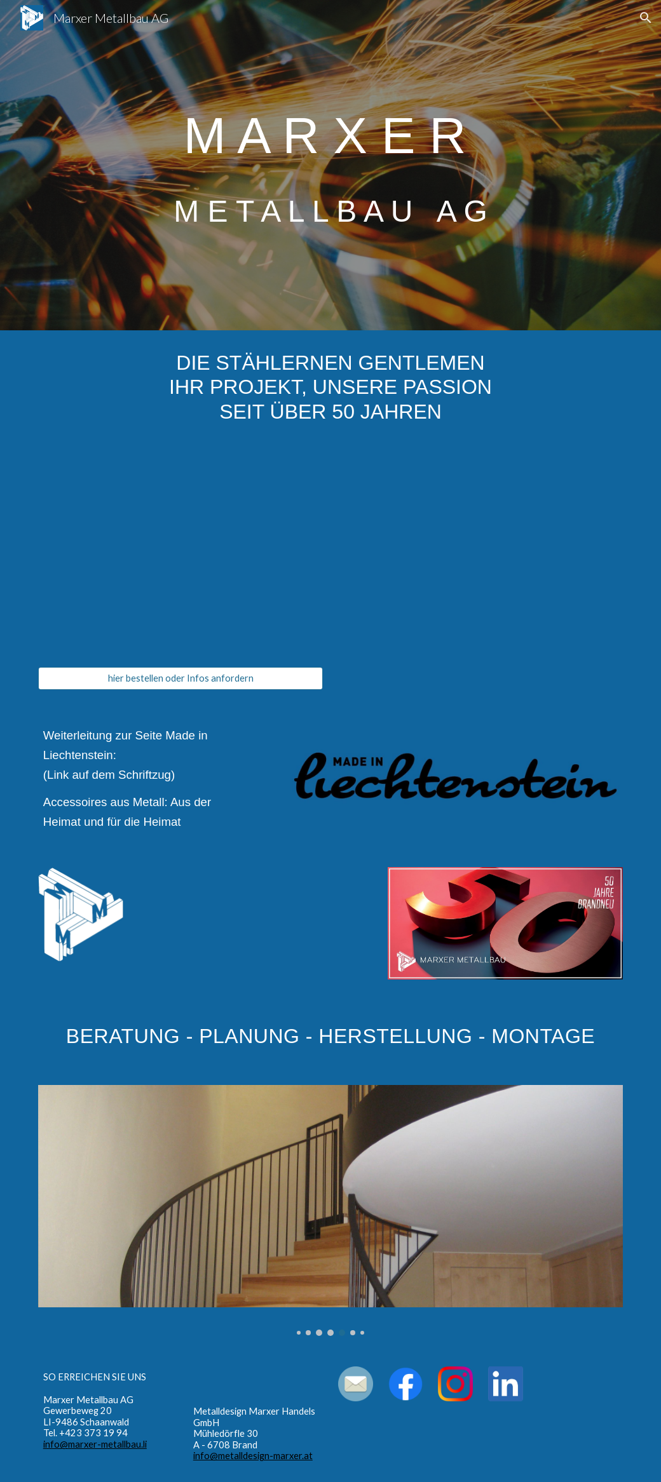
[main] (330, 164)
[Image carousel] (330, 1210)
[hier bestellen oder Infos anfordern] (180, 678)
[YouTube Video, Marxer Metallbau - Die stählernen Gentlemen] (480, 556)
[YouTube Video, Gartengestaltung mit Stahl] (255, 923)
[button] (645, 18)
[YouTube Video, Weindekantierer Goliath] (180, 555)
